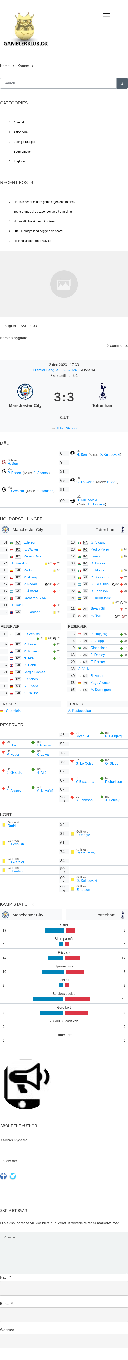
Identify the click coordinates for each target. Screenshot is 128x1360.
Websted (7, 1330)
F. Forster (98, 662)
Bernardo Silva (35, 598)
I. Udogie (97, 570)
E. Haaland (45, 491)
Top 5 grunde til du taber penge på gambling (43, 211)
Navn (5, 1277)
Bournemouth (23, 151)
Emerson (97, 556)
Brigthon (19, 161)
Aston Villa (21, 132)
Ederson (30, 542)
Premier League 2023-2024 (55, 370)
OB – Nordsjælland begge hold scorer (38, 231)
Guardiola (13, 711)
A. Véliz (84, 669)
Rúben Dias (32, 556)
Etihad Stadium (67, 428)
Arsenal (19, 122)
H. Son (82, 454)
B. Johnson (96, 504)
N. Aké (29, 658)
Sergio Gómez (34, 672)
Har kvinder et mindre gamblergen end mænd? (44, 202)
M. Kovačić (32, 651)
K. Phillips (31, 693)
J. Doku (17, 605)
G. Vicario (98, 542)
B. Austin (97, 676)
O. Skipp (97, 641)
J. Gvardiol (19, 563)
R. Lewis (30, 644)
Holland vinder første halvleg (32, 240)
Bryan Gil (98, 608)
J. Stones (31, 679)
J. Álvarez (41, 473)
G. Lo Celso (85, 482)
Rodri (28, 570)
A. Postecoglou (79, 710)
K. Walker (31, 549)
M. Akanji (30, 577)
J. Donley (98, 655)
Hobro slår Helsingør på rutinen (34, 221)
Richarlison (99, 648)
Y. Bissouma (100, 577)
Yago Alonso (100, 683)
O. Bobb (30, 665)
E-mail (6, 1304)
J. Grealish (16, 491)
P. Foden (15, 473)
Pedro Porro (100, 549)
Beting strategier (24, 142)
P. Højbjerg (99, 634)
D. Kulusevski (109, 454)
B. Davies (98, 563)
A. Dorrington (101, 690)
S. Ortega (31, 686)
